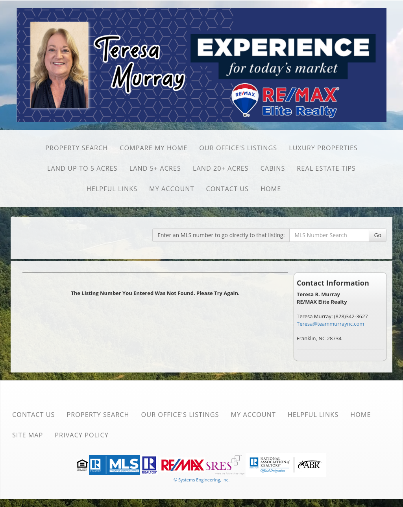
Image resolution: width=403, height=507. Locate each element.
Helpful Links (112, 188)
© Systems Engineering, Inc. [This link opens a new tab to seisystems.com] (201, 480)
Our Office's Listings (238, 148)
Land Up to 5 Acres (82, 168)
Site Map (27, 435)
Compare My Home (153, 148)
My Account (171, 188)
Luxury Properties (323, 148)
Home (271, 188)
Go (377, 235)
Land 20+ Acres (221, 168)
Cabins (273, 168)
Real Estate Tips (326, 168)
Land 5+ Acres (155, 168)
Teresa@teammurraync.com (330, 323)
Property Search (76, 148)
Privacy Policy (82, 435)
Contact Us (227, 188)
